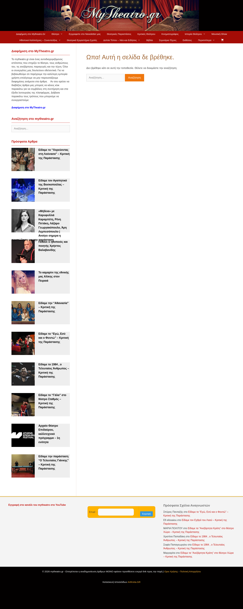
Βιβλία (149, 40)
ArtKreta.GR (134, 582)
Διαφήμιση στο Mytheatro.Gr (30, 34)
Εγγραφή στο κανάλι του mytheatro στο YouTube (37, 505)
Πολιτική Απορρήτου (190, 571)
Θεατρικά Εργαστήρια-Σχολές (82, 40)
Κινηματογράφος (170, 34)
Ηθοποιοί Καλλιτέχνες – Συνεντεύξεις (41, 40)
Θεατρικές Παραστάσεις (119, 34)
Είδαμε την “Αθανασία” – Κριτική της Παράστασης (53, 307)
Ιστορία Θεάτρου (196, 34)
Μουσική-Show (219, 34)
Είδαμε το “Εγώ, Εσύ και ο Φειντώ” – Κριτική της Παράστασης (53, 338)
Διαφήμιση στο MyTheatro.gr (28, 107)
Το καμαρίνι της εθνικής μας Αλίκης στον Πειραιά (53, 276)
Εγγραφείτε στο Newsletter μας (85, 34)
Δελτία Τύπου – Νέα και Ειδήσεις (123, 40)
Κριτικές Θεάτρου (146, 34)
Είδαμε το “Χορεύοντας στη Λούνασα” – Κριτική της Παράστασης (54, 154)
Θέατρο (58, 34)
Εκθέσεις (187, 40)
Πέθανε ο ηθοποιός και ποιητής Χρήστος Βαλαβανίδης (53, 246)
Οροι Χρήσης (171, 571)
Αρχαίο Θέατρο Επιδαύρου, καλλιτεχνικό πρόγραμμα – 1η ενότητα (49, 434)
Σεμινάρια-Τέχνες (168, 40)
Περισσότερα (208, 40)
